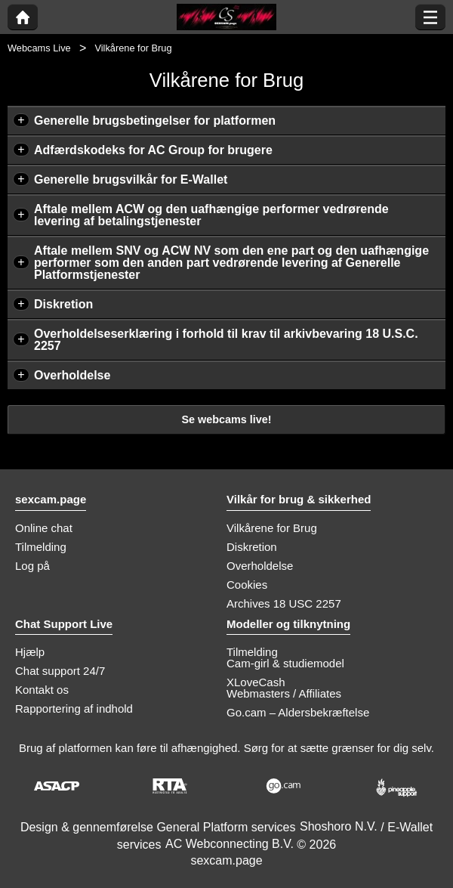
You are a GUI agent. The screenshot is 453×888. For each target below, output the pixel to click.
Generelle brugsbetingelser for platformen (155, 120)
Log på (32, 565)
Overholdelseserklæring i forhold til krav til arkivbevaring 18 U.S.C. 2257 (226, 339)
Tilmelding (40, 546)
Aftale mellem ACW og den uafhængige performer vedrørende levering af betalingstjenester (211, 215)
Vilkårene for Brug (271, 527)
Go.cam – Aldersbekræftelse (297, 712)
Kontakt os (42, 689)
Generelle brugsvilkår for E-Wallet (130, 179)
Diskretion (63, 304)
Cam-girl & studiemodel (285, 663)
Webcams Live (39, 48)
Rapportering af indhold (74, 708)
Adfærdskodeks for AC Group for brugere (153, 150)
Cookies (246, 584)
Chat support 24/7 (60, 670)
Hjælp (30, 651)
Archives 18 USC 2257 (283, 603)
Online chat (43, 527)
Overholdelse (72, 375)
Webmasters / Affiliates (283, 693)
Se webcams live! (226, 419)
